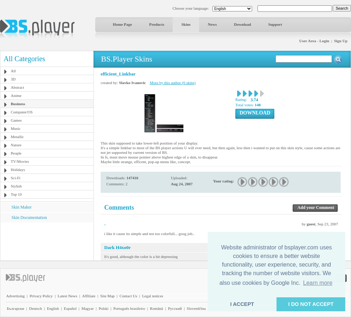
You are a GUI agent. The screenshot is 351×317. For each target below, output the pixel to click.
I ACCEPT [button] (242, 304)
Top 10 (16, 194)
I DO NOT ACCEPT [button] (311, 304)
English (53, 308)
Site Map (107, 296)
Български (15, 308)
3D (13, 79)
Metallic (17, 137)
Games (16, 120)
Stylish (16, 186)
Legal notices (152, 296)
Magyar (87, 308)
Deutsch (35, 308)
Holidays (18, 169)
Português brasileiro (129, 308)
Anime (16, 95)
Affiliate (88, 296)
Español (70, 308)
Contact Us (128, 296)
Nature (16, 145)
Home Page (122, 24)
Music (16, 128)
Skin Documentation (29, 217)
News (212, 24)
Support (275, 24)
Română (156, 308)
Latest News (67, 296)
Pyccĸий (175, 308)
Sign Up (340, 41)
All (13, 71)
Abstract (17, 87)
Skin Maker (21, 207)
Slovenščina (196, 308)
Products (156, 24)
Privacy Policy (41, 296)
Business (18, 104)
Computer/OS (22, 112)
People (16, 153)
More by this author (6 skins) (173, 83)
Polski (103, 308)
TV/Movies (20, 161)
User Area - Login (314, 41)
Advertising (15, 296)
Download (242, 24)
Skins (186, 24)
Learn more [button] (317, 283)
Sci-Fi (15, 178)
